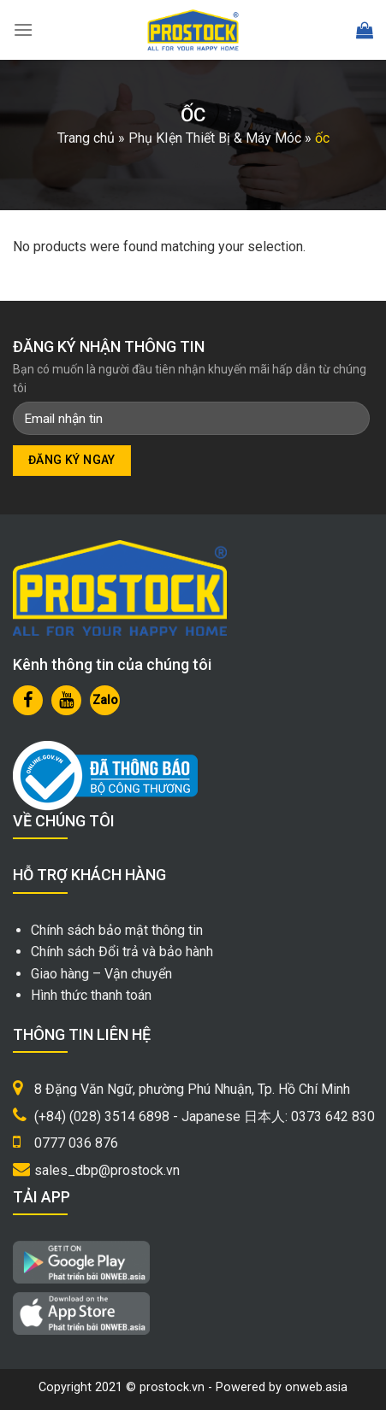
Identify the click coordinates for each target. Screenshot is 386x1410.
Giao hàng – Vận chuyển (101, 974)
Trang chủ (86, 138)
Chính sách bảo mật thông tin (117, 930)
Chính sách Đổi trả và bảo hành (122, 951)
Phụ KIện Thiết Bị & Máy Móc (214, 138)
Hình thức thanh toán (91, 995)
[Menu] (23, 29)
